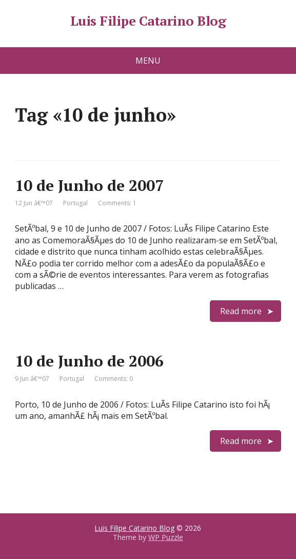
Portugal (75, 203)
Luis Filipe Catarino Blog (148, 21)
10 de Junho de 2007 (89, 185)
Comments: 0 (113, 378)
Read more (241, 311)
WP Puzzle (165, 537)
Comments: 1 (117, 203)
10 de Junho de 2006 (89, 361)
